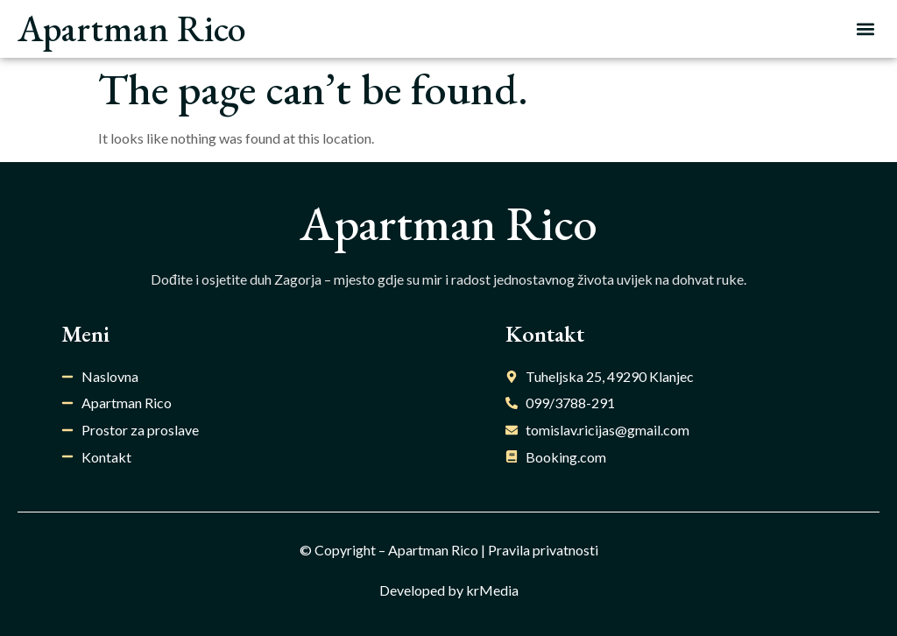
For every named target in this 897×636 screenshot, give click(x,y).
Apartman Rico (132, 28)
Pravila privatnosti (543, 549)
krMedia (492, 590)
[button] (865, 29)
